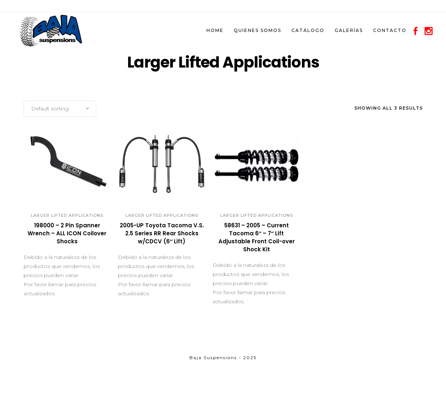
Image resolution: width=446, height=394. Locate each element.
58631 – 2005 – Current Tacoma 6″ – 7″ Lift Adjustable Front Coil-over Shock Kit (256, 237)
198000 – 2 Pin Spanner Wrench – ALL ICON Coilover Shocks (67, 233)
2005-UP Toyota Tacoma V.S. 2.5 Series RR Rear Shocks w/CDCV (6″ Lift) (162, 233)
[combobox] (60, 109)
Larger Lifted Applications (67, 215)
